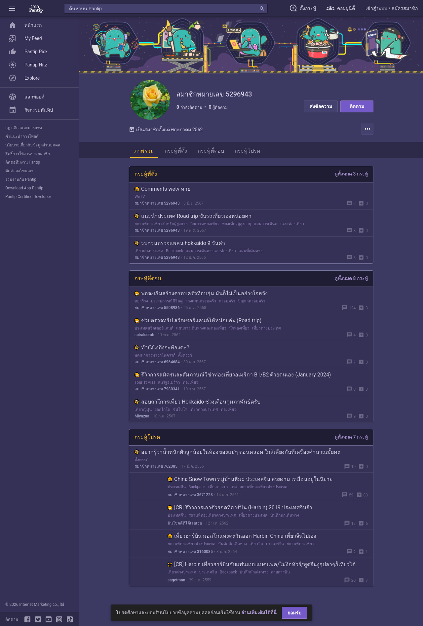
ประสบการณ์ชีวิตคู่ (167, 301)
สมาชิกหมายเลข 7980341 (157, 389)
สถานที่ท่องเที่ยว (300, 543)
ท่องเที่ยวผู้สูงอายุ (236, 223)
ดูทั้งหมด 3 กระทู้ (351, 174)
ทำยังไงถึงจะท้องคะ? (162, 347)
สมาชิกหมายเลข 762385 (156, 466)
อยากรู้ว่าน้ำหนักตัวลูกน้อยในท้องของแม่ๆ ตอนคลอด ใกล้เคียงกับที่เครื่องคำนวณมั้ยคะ (237, 452)
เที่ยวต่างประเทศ (149, 251)
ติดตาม (357, 106)
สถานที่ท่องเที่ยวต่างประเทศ (264, 487)
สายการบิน (280, 572)
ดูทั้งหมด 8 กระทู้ (351, 278)
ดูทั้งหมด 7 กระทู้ (351, 437)
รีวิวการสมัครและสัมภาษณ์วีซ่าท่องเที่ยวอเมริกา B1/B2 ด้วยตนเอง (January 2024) (233, 375)
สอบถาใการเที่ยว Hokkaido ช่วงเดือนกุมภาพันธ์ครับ (197, 402)
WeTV (140, 196)
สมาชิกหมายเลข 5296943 (157, 203)
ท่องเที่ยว (190, 382)
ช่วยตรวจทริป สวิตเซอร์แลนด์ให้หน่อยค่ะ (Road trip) (198, 320)
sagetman (176, 580)
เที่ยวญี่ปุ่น (143, 409)
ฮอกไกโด (162, 409)
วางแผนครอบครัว (200, 301)
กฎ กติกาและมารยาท (23, 128)
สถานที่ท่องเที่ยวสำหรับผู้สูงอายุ (161, 223)
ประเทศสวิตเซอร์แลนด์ (154, 328)
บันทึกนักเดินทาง (284, 515)
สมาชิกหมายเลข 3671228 (190, 494)
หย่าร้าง (141, 301)
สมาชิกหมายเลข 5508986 (157, 307)
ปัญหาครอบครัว (251, 301)
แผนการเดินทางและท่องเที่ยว (279, 223)
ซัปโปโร (180, 409)
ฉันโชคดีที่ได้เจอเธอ (185, 523)
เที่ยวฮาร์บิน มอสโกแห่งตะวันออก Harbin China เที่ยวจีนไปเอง (242, 536)
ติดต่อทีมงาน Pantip (22, 162)
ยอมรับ (294, 612)
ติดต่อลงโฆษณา (19, 171)
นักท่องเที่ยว (239, 328)
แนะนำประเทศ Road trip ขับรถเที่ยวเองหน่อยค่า (193, 216)
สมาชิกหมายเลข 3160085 (190, 551)
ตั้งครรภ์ (185, 355)
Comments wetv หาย (162, 189)
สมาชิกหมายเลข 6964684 (157, 362)
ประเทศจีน (177, 487)
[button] (12, 8)
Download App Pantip (24, 188)
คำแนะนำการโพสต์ (22, 136)
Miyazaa (142, 416)
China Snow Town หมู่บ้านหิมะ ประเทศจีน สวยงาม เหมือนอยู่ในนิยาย (250, 479)
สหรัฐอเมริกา (169, 382)
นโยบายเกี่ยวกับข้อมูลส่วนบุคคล (32, 145)
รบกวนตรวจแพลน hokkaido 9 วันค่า (180, 243)
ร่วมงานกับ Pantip (20, 179)
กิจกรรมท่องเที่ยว (204, 223)
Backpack (174, 251)
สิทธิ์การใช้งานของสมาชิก (27, 153)
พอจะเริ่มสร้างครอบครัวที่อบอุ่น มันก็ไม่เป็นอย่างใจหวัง (201, 293)
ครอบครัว (227, 301)
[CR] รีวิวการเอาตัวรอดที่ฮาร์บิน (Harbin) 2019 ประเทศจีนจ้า (240, 507)
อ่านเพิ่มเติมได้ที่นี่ (259, 612)
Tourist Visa (145, 382)
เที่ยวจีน (256, 543)
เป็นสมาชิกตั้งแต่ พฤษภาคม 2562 (166, 129)
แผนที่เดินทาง (250, 251)
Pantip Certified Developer (28, 196)
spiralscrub (144, 335)
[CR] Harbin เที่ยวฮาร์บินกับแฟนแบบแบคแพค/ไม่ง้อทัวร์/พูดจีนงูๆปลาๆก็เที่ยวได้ (262, 564)
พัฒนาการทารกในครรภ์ (155, 355)
